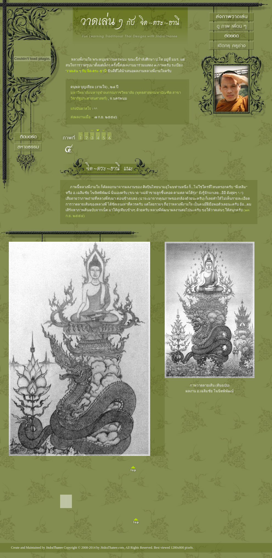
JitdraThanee (54, 547)
